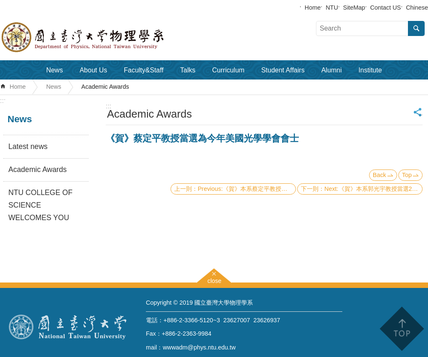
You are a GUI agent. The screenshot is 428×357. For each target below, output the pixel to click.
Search (416, 28)
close (214, 279)
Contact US (385, 7)
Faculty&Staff (143, 70)
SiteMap (354, 7)
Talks (187, 70)
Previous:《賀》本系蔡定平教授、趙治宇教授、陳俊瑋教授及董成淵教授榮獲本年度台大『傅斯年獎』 (247, 188)
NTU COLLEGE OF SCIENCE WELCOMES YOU (40, 205)
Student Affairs (283, 70)
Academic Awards (105, 86)
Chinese (417, 7)
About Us (93, 70)
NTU (332, 7)
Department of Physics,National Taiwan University (104, 37)
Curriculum (228, 70)
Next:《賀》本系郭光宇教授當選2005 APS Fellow (373, 188)
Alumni (331, 70)
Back (379, 175)
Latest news (28, 146)
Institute (370, 70)
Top (407, 175)
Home (313, 7)
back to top (401, 328)
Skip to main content (4, 4)
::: (2, 100)
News (54, 70)
